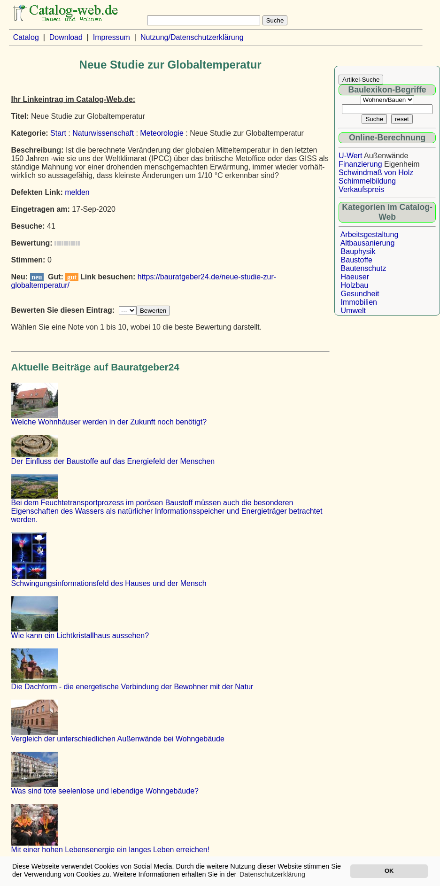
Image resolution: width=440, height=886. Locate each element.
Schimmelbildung (367, 181)
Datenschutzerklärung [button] (272, 874)
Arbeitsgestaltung (369, 235)
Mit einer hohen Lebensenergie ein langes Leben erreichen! (110, 850)
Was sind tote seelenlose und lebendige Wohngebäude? (105, 791)
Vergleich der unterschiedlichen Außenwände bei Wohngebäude (117, 739)
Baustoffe (356, 260)
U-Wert (350, 156)
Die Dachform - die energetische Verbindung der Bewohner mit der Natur (132, 687)
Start (58, 133)
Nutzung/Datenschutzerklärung (192, 37)
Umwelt (353, 311)
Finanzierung (360, 164)
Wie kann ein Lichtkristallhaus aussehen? (80, 635)
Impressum (111, 37)
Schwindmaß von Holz (376, 173)
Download (66, 37)
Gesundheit (360, 294)
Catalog (26, 37)
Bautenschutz (363, 268)
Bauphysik (358, 251)
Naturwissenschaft (103, 133)
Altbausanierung (367, 243)
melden (77, 192)
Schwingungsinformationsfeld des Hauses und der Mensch (109, 583)
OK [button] (389, 870)
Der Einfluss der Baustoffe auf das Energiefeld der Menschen (113, 461)
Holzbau (355, 285)
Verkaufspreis (361, 189)
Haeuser (355, 277)
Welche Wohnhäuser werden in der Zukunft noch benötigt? (109, 422)
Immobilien (359, 302)
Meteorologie (162, 133)
